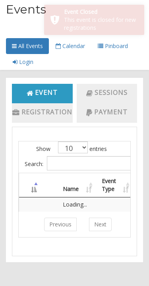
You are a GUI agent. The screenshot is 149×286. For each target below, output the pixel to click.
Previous (60, 224)
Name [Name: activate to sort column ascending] (71, 189)
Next (100, 224)
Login (23, 62)
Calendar (70, 46)
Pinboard (113, 46)
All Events (27, 46)
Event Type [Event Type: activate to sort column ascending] (109, 185)
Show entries (71, 147)
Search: (77, 163)
